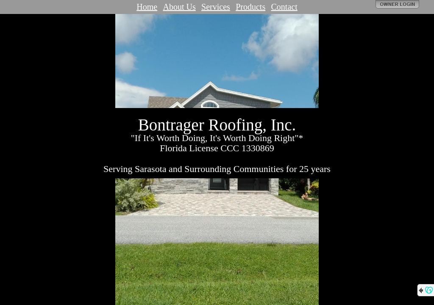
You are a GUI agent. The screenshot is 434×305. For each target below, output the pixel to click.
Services (215, 6)
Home (146, 6)
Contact (284, 6)
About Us (179, 6)
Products (250, 6)
